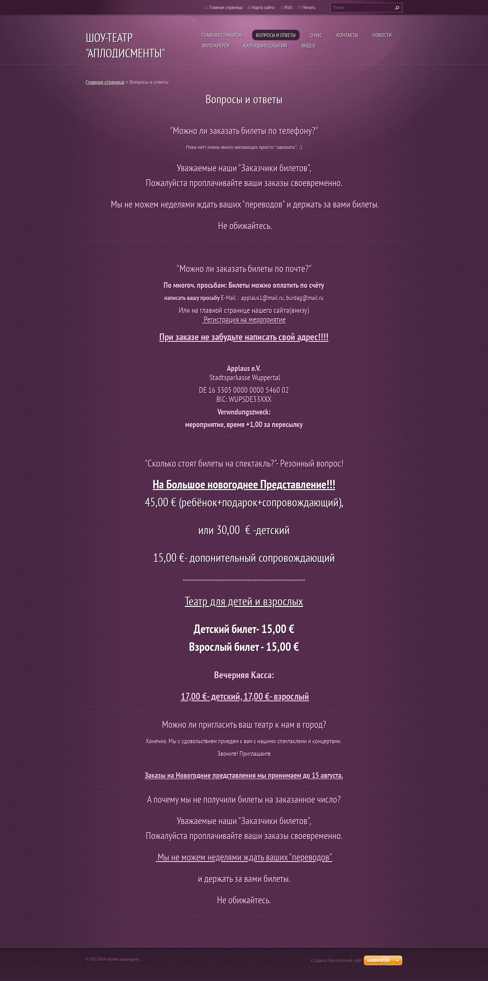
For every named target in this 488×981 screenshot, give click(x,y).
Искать (396, 8)
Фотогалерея (215, 45)
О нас (316, 35)
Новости (382, 35)
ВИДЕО (308, 45)
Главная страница (222, 35)
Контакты (347, 35)
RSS (288, 7)
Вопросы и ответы (276, 35)
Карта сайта (263, 7)
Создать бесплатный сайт (336, 960)
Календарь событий (265, 45)
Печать (308, 7)
